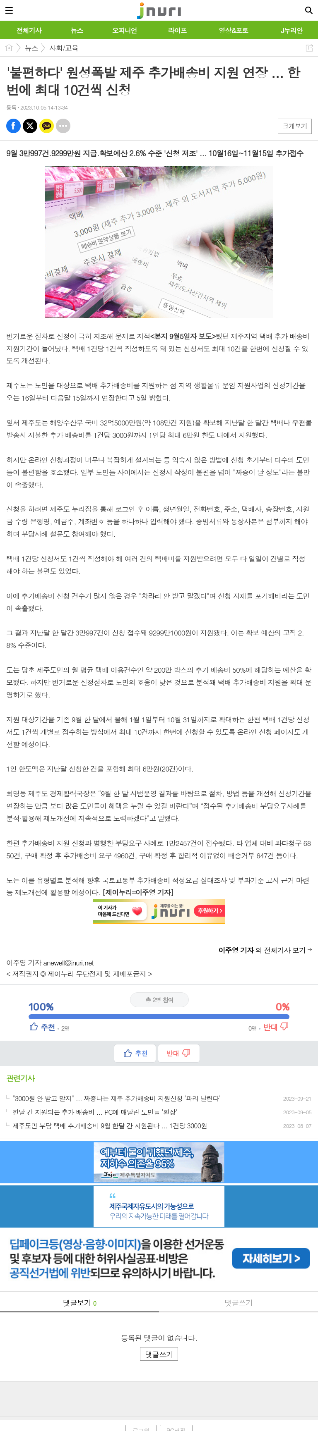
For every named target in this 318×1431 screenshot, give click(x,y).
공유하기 (309, 48)
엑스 (30, 126)
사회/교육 (63, 48)
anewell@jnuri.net (68, 963)
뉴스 (31, 48)
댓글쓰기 (238, 1302)
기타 (63, 126)
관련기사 (20, 1078)
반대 (172, 1053)
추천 (141, 1053)
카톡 (46, 126)
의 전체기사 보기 (262, 950)
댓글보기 (79, 1302)
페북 (13, 126)
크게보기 (294, 126)
